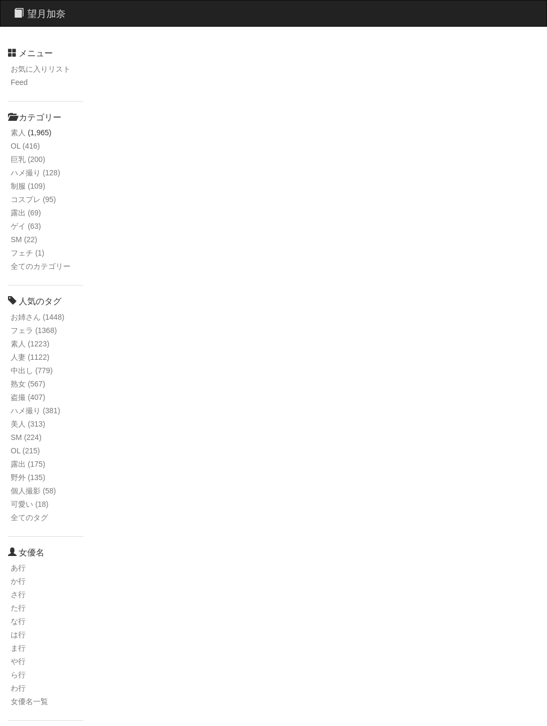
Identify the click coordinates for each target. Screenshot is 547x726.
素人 (18, 132)
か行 (18, 581)
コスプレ (33, 199)
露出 (26, 212)
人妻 (30, 357)
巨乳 (28, 159)
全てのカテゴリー (41, 266)
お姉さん (37, 317)
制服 (28, 186)
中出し (32, 370)
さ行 (18, 594)
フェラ (34, 330)
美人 (28, 424)
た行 (18, 608)
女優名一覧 (29, 701)
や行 (18, 661)
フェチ (27, 253)
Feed (19, 82)
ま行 (18, 648)
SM (24, 239)
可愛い (30, 504)
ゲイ (26, 226)
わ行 (18, 688)
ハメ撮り (35, 172)
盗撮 (28, 397)
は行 (18, 634)
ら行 (18, 674)
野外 (28, 477)
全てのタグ (29, 517)
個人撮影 (33, 490)
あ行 (18, 567)
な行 (18, 621)
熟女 (28, 384)
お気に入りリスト (41, 69)
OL (25, 146)
